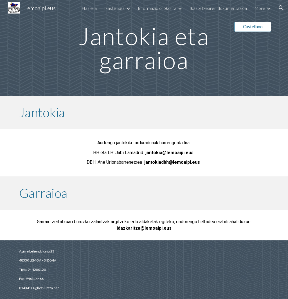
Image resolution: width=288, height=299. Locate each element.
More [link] (259, 8)
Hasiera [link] (89, 8)
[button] (281, 8)
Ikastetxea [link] (114, 8)
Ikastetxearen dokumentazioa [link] (218, 8)
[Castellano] (253, 26)
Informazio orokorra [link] (157, 8)
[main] (144, 48)
